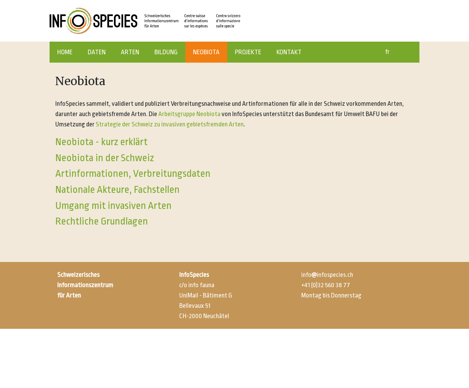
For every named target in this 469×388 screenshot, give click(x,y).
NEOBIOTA (206, 52)
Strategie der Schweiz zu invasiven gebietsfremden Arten (170, 124)
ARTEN (130, 52)
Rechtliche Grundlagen (101, 221)
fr (387, 51)
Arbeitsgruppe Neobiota (189, 114)
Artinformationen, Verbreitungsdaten (132, 173)
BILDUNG (166, 52)
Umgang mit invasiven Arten (113, 205)
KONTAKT (289, 52)
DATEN (97, 52)
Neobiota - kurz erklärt (101, 141)
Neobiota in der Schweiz (104, 157)
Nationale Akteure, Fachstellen (117, 189)
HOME (64, 52)
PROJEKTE (248, 52)
